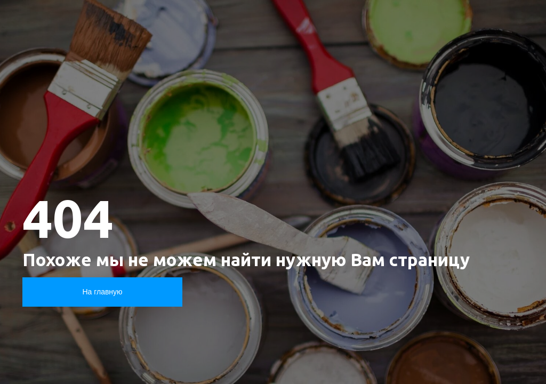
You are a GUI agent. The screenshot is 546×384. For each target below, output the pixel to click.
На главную (102, 291)
